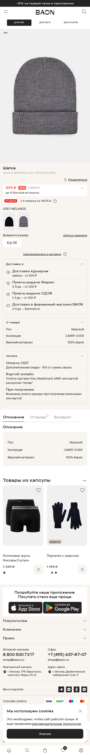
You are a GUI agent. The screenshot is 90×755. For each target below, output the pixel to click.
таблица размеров (75, 235)
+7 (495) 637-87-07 (67, 654)
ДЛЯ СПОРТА (71, 22)
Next (84, 480)
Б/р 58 (12, 242)
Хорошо (45, 733)
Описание (13, 417)
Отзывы (39, 416)
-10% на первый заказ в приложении (45, 3)
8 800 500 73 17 (18, 654)
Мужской (77, 329)
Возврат (62, 417)
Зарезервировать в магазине (42, 254)
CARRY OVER (75, 336)
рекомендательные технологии (56, 723)
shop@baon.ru (13, 659)
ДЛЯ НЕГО (45, 22)
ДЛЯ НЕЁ (19, 22)
